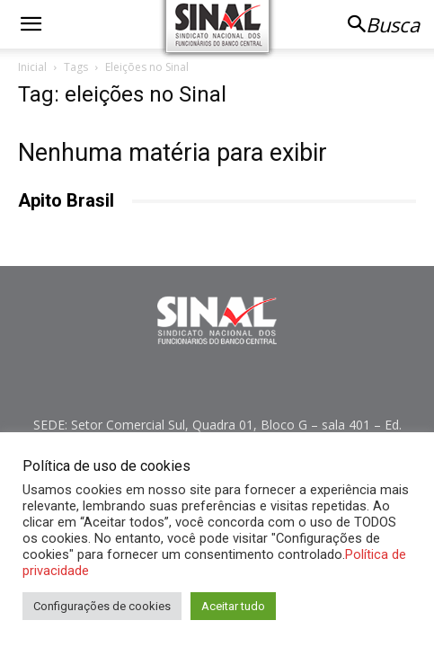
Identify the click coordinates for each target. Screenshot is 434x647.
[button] (30, 24)
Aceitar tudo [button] (233, 606)
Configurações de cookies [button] (102, 606)
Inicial (32, 67)
